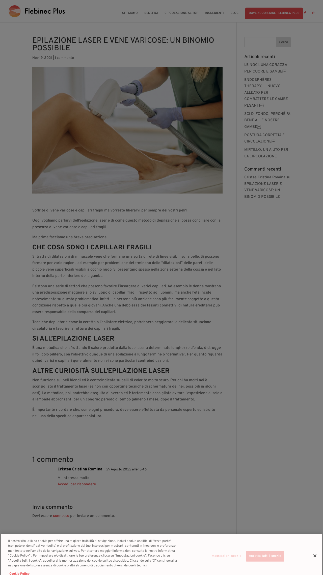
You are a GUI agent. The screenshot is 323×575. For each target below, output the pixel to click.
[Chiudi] (314, 559)
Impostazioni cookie (225, 560)
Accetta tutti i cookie (265, 560)
